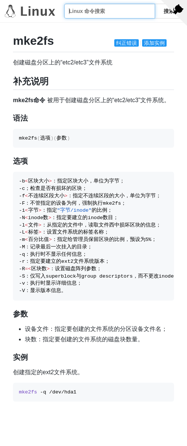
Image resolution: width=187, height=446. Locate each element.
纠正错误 (126, 43)
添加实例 (154, 43)
